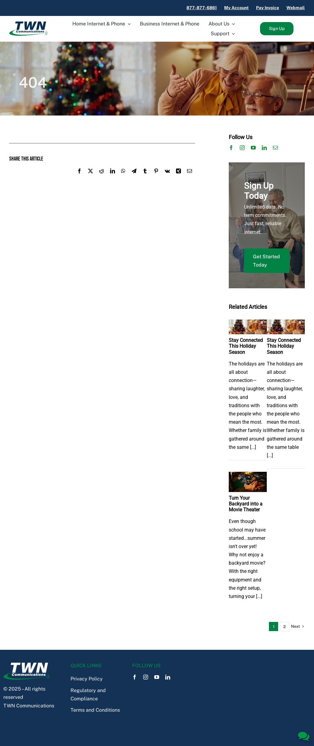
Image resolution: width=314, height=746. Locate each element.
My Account (236, 7)
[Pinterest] (156, 177)
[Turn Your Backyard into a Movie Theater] (248, 476)
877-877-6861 (201, 7)
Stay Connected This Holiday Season (246, 346)
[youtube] (253, 147)
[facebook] (231, 147)
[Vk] (167, 177)
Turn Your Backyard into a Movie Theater (245, 504)
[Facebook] (79, 177)
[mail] (275, 147)
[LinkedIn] (112, 177)
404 (33, 83)
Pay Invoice (267, 7)
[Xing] (178, 177)
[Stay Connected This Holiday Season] (248, 324)
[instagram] (242, 147)
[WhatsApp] (123, 177)
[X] (90, 177)
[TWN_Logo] (28, 24)
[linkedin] (264, 147)
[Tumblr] (145, 177)
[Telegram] (134, 177)
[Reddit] (101, 177)
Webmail (295, 7)
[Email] (189, 177)
